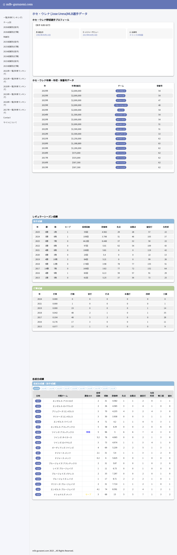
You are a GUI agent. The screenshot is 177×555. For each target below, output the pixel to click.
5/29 (38, 463)
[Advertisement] (103, 57)
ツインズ (121, 96)
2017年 (97, 388)
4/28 (38, 494)
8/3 (38, 448)
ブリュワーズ (121, 134)
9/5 (38, 427)
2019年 (82, 388)
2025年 (36, 388)
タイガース (121, 139)
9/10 (38, 422)
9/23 (38, 406)
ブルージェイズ (120, 105)
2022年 (59, 388)
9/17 (38, 411)
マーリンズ (121, 143)
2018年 (89, 388)
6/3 (38, 458)
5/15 (38, 479)
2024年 (44, 388)
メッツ (121, 110)
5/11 (38, 484)
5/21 (38, 474)
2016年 (105, 388)
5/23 (38, 468)
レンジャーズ (120, 115)
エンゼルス (121, 91)
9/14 (38, 416)
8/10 (38, 442)
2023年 (51, 388)
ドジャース (121, 100)
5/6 (38, 489)
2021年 (66, 388)
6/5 (38, 453)
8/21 (38, 432)
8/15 (38, 437)
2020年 (74, 388)
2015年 (112, 388)
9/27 (38, 401)
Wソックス (121, 119)
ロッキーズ (121, 124)
